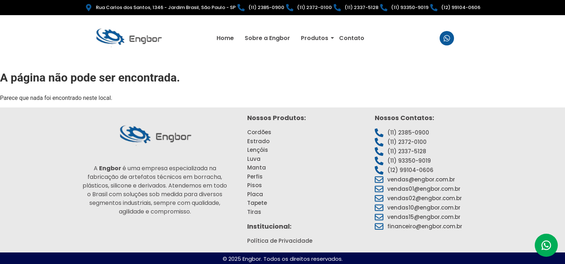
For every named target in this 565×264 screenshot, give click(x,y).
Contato (351, 37)
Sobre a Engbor (267, 37)
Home (225, 37)
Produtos (315, 37)
